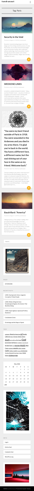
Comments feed (9, 452)
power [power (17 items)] (23, 348)
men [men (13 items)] (13, 345)
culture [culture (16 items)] (23, 336)
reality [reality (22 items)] (7, 351)
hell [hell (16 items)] (12, 342)
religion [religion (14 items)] (11, 351)
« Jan (5, 384)
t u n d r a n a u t (8, 1)
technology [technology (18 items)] (24, 351)
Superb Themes (26, 488)
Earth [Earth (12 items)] (11, 340)
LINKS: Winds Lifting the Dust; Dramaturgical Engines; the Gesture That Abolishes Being (16, 304)
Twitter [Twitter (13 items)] (20, 353)
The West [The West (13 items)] (7, 353)
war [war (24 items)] (16, 355)
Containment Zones (10, 317)
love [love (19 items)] (10, 345)
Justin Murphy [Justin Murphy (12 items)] (25, 342)
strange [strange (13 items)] (19, 351)
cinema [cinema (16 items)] (19, 336)
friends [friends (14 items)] (19, 340)
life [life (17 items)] (6, 345)
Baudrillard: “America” (15, 212)
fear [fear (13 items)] (15, 340)
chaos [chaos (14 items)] (11, 336)
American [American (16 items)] (17, 334)
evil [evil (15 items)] (13, 340)
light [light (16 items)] (8, 345)
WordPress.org (9, 457)
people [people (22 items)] (15, 348)
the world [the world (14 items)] (11, 353)
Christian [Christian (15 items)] (15, 336)
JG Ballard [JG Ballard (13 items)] (20, 342)
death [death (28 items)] (7, 340)
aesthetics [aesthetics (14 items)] (7, 334)
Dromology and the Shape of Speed (14, 322)
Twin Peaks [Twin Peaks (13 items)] (16, 353)
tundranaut (23, 40)
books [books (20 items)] (25, 334)
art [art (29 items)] (21, 334)
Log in (6, 442)
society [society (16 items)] (15, 351)
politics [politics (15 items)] (20, 348)
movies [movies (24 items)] (17, 345)
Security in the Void (13, 37)
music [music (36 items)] (22, 345)
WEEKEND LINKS (13, 84)
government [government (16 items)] (8, 342)
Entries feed (8, 447)
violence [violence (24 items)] (12, 355)
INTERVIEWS (8, 284)
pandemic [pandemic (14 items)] (10, 348)
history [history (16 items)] (15, 342)
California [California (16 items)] (7, 336)
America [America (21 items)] (12, 334)
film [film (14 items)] (17, 340)
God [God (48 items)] (24, 339)
